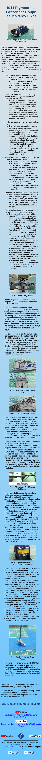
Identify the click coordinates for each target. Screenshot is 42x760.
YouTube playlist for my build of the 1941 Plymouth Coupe (21, 715)
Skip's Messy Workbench (11, 747)
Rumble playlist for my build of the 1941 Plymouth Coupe (21, 724)
